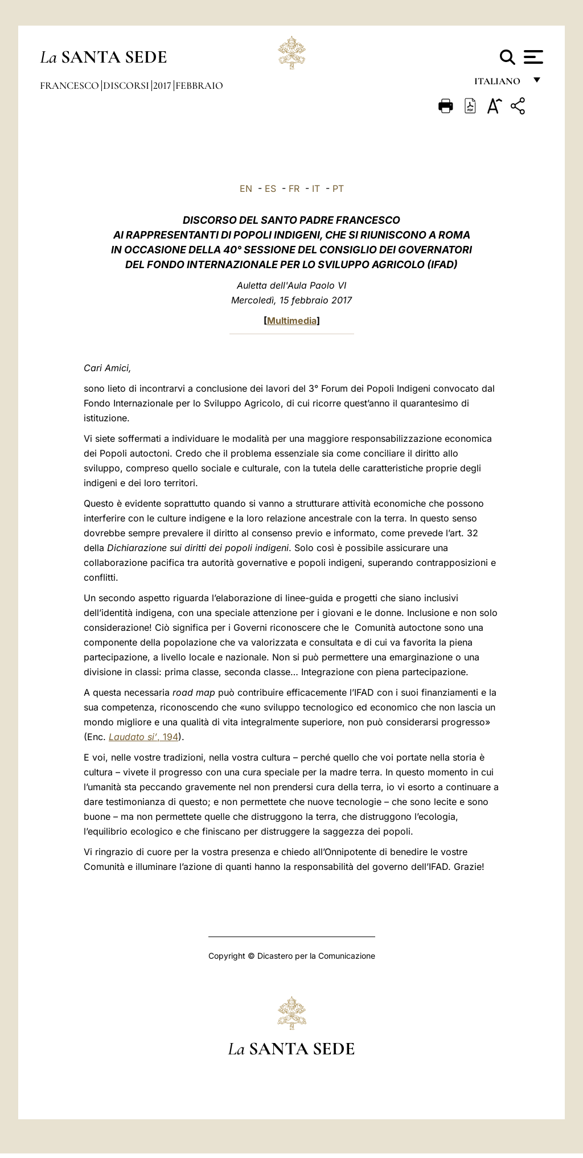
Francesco (70, 85)
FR (294, 188)
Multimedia (292, 320)
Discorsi (127, 85)
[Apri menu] (532, 57)
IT (316, 188)
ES (270, 188)
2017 (163, 85)
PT (338, 188)
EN (246, 188)
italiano (499, 84)
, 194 (143, 736)
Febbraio (199, 85)
